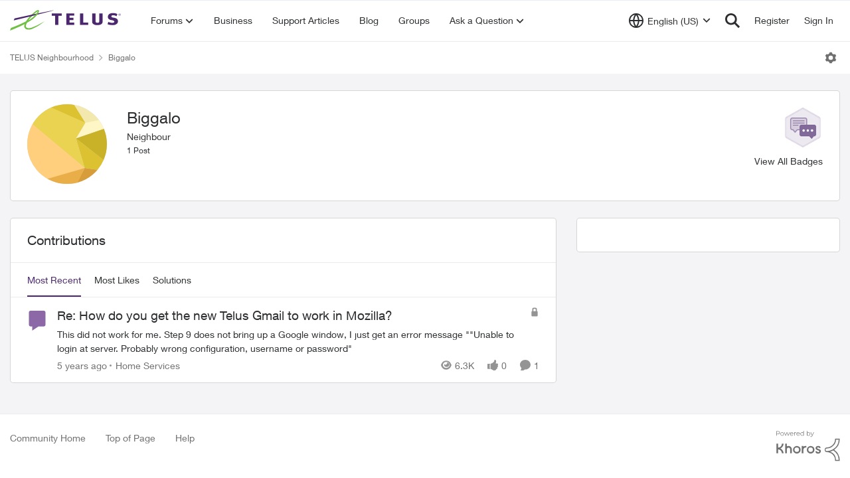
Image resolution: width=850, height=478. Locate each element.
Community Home (48, 437)
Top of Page (130, 437)
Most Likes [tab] (116, 279)
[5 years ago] (82, 365)
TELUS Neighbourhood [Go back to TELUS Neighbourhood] (52, 57)
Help (185, 437)
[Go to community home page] (67, 20)
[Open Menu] (830, 57)
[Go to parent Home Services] (145, 365)
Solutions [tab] (172, 279)
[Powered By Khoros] (808, 446)
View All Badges (788, 161)
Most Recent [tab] (54, 279)
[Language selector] (670, 20)
